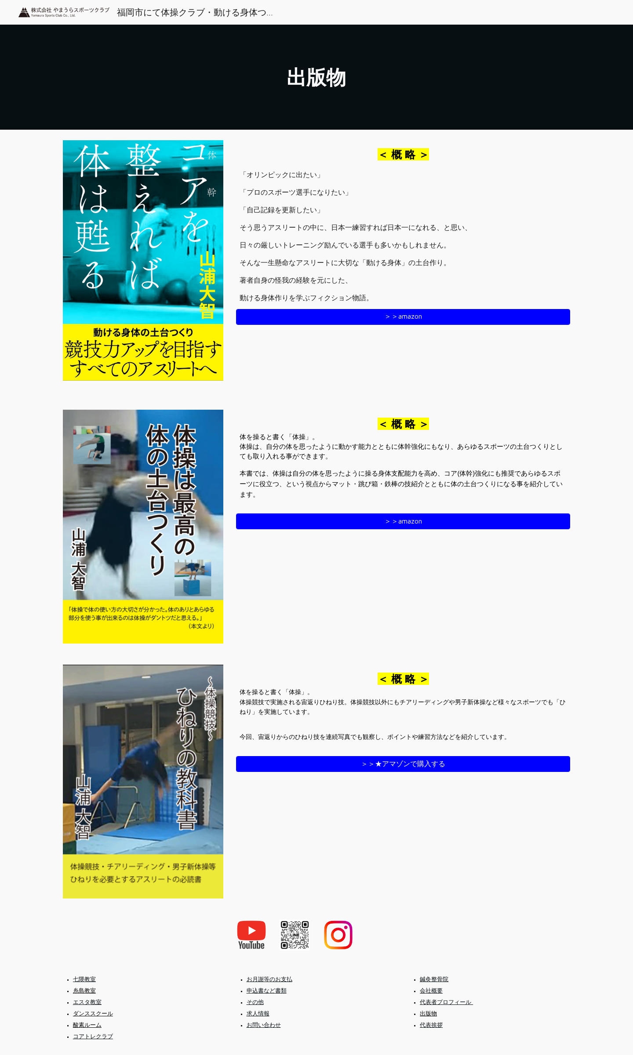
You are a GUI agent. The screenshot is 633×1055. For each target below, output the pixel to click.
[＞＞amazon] (403, 316)
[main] (316, 77)
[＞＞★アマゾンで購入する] (403, 764)
